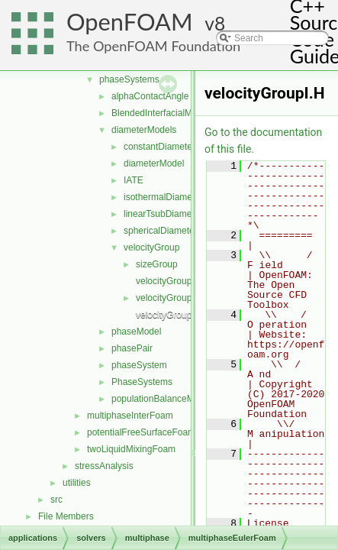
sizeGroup (157, 264)
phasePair (132, 348)
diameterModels (143, 130)
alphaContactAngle (149, 96)
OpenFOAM (129, 22)
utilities (77, 482)
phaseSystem (139, 365)
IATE (133, 180)
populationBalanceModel (161, 398)
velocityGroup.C (168, 281)
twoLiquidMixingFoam (131, 449)
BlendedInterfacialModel (160, 113)
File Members (66, 516)
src (56, 499)
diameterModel (154, 163)
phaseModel (136, 331)
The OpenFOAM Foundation (153, 45)
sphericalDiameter (161, 230)
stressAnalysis (104, 466)
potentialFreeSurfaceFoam (141, 432)
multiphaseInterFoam (130, 415)
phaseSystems (129, 79)
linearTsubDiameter (163, 214)
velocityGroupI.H (170, 314)
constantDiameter (159, 146)
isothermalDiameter (163, 197)
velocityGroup (151, 247)
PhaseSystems (141, 382)
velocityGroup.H (168, 298)
